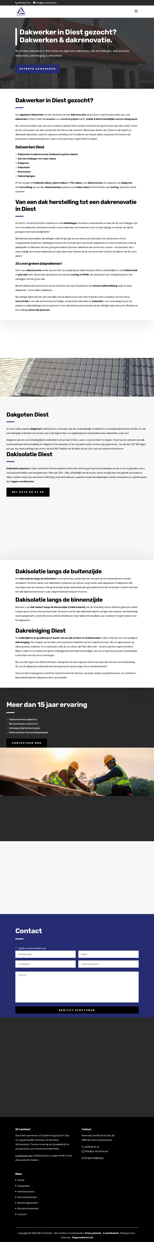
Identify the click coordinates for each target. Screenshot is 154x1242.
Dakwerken (24, 1185)
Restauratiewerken (28, 1208)
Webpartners (127, 1233)
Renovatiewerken (27, 1197)
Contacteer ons (26, 743)
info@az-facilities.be (95, 1151)
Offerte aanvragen (38, 68)
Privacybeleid (93, 1233)
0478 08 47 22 (90, 1146)
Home (21, 1180)
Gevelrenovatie (26, 1191)
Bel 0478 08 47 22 (28, 492)
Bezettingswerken (28, 1202)
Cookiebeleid (110, 1233)
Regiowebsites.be (82, 1237)
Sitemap (65, 1237)
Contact (22, 1214)
